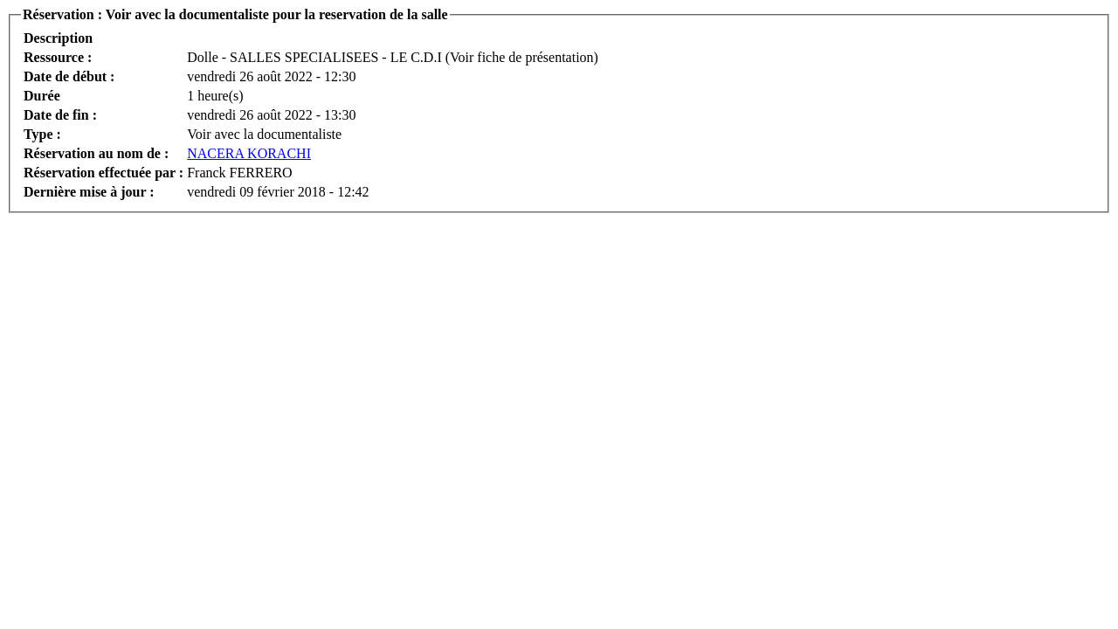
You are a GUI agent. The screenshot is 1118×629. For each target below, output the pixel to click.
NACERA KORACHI (249, 153)
